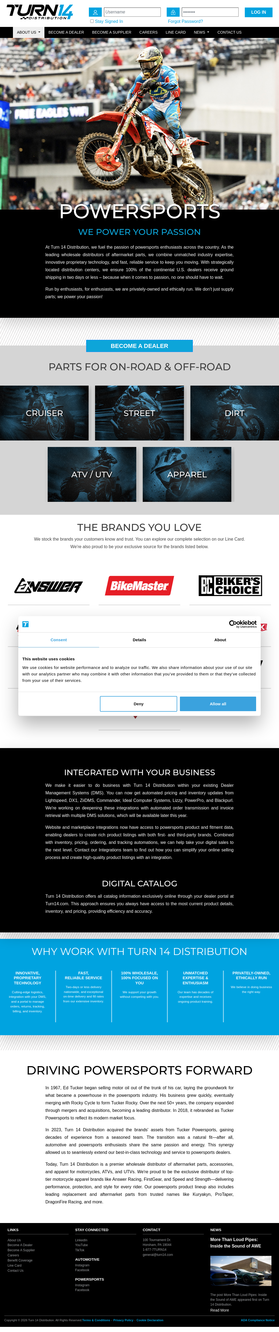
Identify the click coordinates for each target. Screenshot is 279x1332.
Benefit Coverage (20, 1260)
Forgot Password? (185, 21)
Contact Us (229, 32)
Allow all (218, 703)
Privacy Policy (123, 1320)
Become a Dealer (66, 32)
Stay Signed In (109, 21)
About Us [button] (27, 32)
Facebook (82, 1270)
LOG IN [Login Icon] (258, 12)
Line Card (176, 32)
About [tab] (220, 639)
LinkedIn (81, 1240)
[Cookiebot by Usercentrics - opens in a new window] (233, 624)
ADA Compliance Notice (258, 1320)
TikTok (79, 1250)
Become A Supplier (21, 1250)
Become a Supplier (111, 32)
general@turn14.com (158, 1254)
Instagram (82, 1265)
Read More (219, 1310)
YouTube (81, 1245)
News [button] (200, 32)
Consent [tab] (59, 639)
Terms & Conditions (96, 1320)
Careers (149, 32)
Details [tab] (139, 639)
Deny (139, 703)
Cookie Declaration (150, 1320)
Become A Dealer (139, 346)
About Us (14, 1240)
